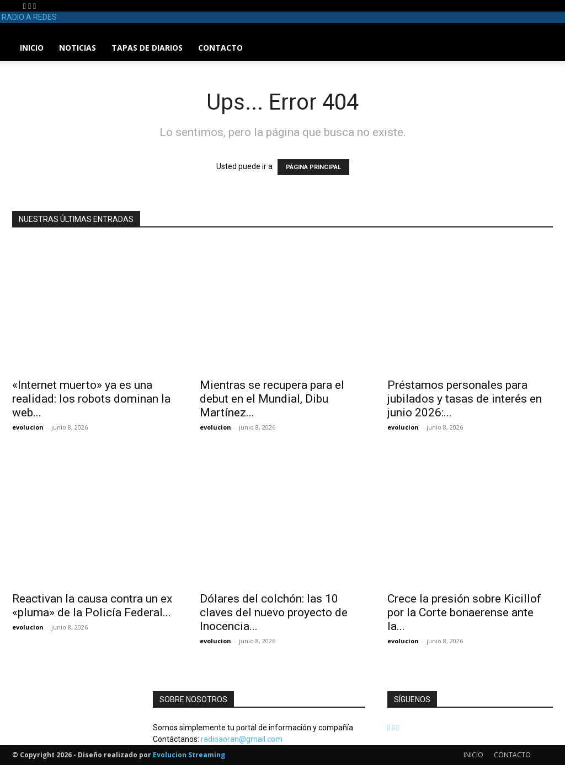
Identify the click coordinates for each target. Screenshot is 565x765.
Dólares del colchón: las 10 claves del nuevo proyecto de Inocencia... (274, 612)
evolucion (28, 427)
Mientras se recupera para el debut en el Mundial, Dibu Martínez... (272, 398)
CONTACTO (220, 47)
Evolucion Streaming (189, 754)
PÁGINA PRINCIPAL (313, 167)
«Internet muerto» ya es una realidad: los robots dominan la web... (91, 398)
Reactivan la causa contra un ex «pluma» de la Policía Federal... (92, 605)
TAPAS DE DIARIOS (147, 47)
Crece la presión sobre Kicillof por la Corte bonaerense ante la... (464, 612)
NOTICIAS (77, 47)
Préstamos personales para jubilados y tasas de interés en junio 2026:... (464, 398)
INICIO (32, 47)
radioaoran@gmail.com (241, 739)
